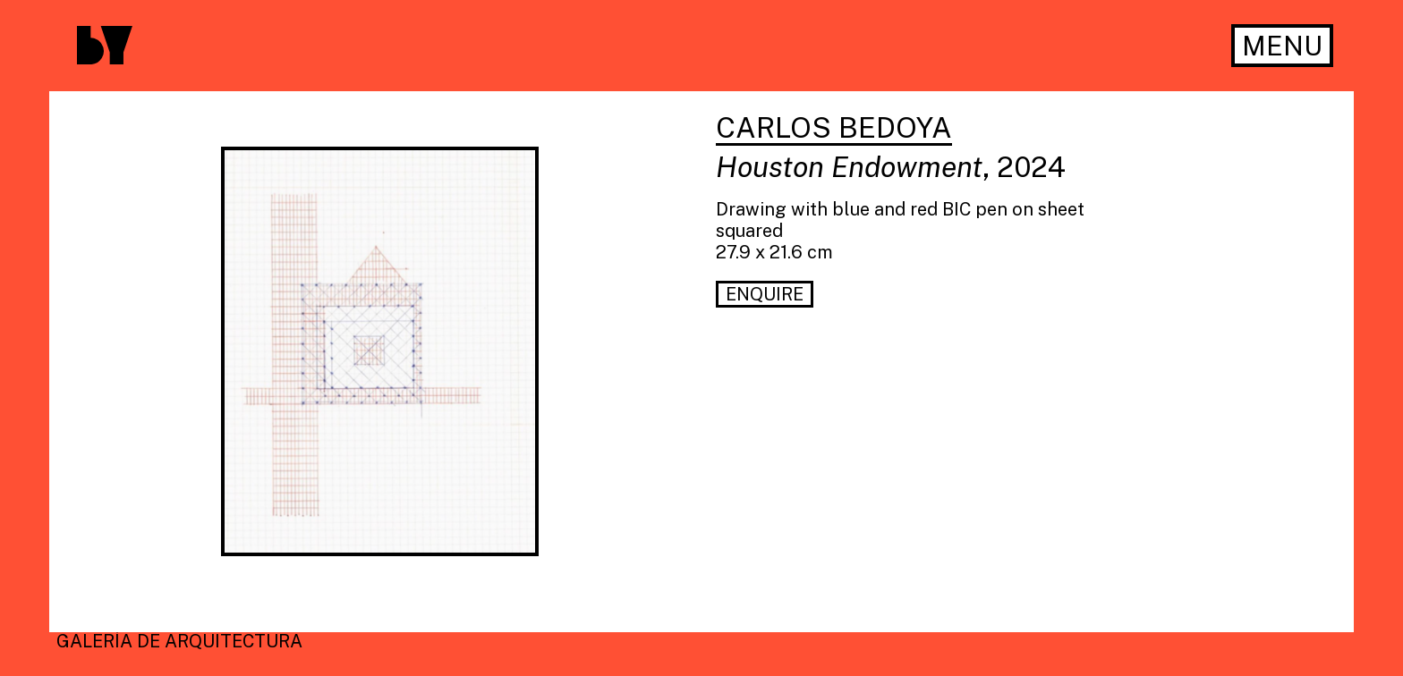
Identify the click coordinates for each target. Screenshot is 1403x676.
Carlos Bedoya (834, 128)
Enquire (765, 294)
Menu (1282, 46)
